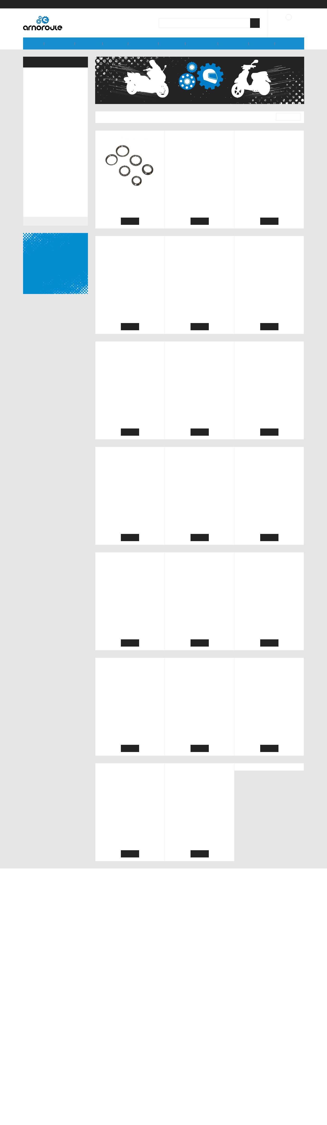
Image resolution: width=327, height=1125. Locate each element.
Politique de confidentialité (119, 1098)
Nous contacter (181, 1092)
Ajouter (130, 221)
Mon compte (179, 1078)
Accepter (165, 1119)
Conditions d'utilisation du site (121, 1092)
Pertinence (286, 117)
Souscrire (198, 1043)
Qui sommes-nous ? (113, 1078)
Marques (33, 1007)
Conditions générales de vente (122, 1085)
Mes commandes (183, 1085)
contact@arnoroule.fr (273, 1090)
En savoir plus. (294, 1113)
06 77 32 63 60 (266, 1099)
